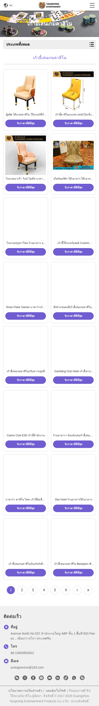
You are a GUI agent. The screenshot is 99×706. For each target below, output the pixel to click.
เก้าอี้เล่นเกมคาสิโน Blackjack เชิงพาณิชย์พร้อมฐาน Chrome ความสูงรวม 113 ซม (73, 564)
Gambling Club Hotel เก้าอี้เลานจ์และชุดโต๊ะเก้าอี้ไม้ (73, 371)
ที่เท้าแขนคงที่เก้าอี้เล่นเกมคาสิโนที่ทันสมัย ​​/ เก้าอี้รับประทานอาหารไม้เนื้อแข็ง (73, 307)
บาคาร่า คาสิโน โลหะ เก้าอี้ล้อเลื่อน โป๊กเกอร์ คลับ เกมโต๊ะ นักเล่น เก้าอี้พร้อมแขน (26, 500)
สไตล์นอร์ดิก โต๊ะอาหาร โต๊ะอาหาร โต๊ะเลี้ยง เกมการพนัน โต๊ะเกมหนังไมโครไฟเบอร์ (73, 179)
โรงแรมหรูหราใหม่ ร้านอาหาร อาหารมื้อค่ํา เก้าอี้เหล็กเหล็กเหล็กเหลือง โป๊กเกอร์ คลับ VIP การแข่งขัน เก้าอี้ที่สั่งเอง (25, 243)
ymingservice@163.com (27, 667)
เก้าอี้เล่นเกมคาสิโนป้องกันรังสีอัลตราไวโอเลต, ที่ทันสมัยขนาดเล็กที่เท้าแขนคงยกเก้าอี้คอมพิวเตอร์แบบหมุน (26, 564)
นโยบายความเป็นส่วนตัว (25, 690)
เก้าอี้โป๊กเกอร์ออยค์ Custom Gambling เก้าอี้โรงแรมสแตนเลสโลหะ (73, 243)
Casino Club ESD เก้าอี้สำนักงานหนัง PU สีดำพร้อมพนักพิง (26, 435)
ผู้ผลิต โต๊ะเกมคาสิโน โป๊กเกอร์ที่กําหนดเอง (25, 115)
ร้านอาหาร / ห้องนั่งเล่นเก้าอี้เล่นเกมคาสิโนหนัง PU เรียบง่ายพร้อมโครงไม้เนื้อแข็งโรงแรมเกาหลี (73, 435)
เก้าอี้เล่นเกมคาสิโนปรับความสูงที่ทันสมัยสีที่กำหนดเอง (26, 371)
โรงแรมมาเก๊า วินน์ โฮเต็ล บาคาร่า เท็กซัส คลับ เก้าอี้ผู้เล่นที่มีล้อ (26, 179)
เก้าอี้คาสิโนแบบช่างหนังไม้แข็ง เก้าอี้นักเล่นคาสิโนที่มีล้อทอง (73, 115)
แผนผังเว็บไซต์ (56, 690)
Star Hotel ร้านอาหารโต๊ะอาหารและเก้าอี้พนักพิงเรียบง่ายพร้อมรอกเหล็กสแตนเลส (73, 500)
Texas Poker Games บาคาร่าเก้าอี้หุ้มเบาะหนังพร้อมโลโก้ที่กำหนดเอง (26, 307)
